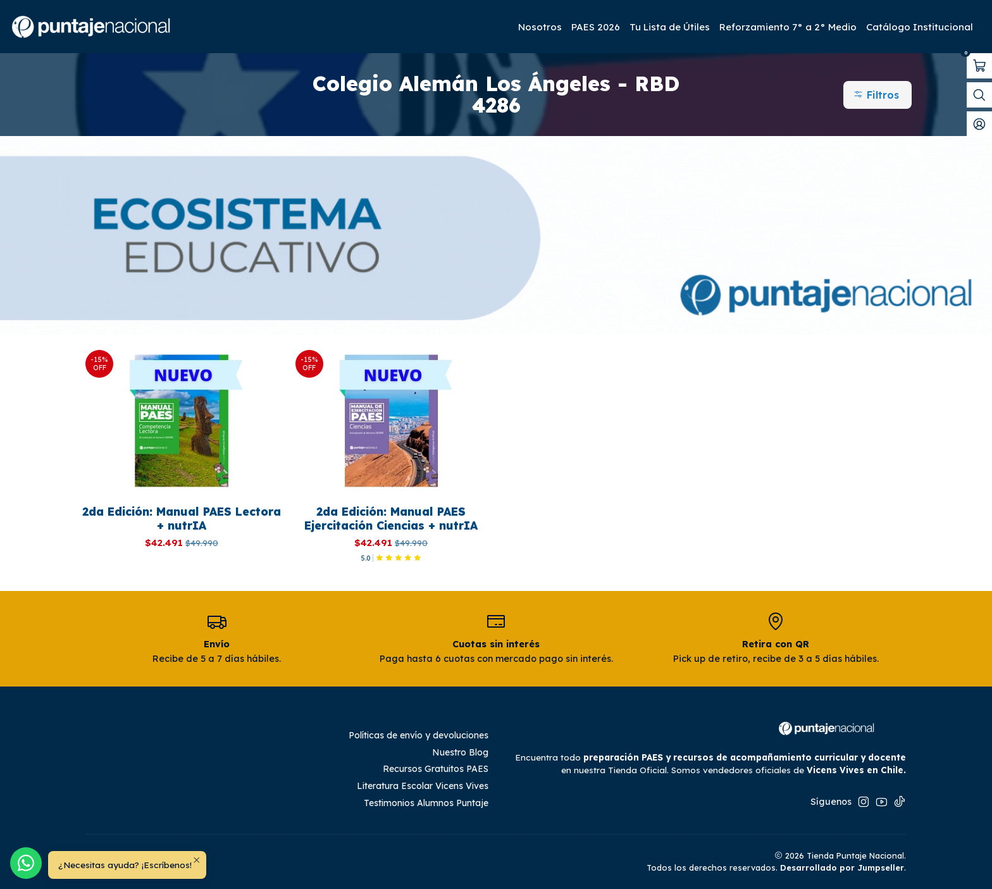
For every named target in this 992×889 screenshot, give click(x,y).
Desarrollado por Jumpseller (842, 867)
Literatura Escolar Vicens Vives (422, 786)
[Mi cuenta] (979, 124)
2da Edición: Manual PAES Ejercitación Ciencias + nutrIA (391, 518)
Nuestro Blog (460, 752)
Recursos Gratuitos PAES (435, 768)
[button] (877, 95)
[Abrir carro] (979, 65)
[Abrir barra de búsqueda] (979, 95)
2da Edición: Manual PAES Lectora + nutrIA (181, 518)
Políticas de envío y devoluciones (418, 735)
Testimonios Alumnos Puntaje (426, 803)
